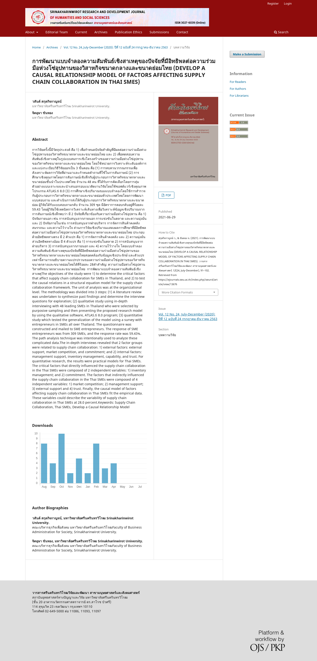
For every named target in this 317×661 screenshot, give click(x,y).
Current (81, 32)
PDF (168, 195)
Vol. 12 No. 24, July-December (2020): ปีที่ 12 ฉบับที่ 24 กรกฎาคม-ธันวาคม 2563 (116, 47)
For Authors (238, 89)
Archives (101, 32)
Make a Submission (247, 54)
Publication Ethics (128, 32)
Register (273, 3)
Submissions (159, 32)
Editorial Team (56, 32)
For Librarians (239, 95)
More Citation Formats (177, 292)
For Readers (238, 82)
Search (281, 32)
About (30, 32)
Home (36, 47)
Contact (182, 32)
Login (288, 3)
